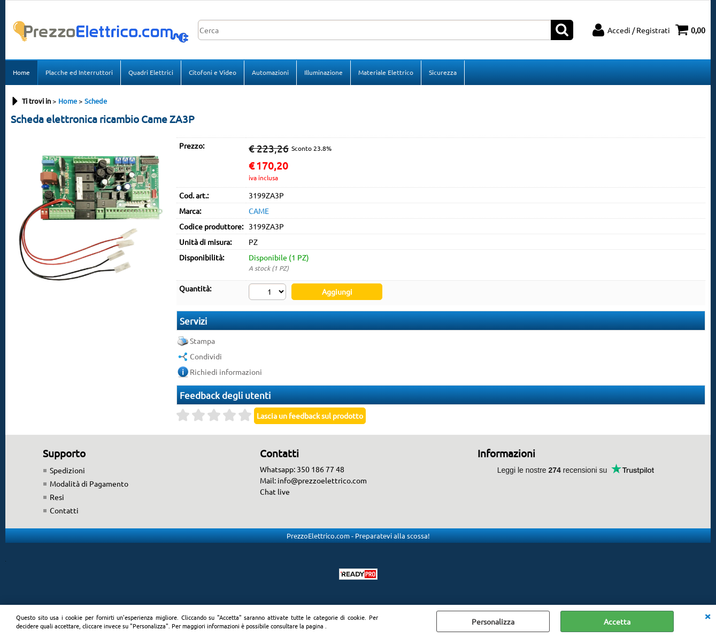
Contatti (64, 510)
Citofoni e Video (212, 72)
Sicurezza (443, 72)
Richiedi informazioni (226, 371)
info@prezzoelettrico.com (322, 480)
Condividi (206, 356)
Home (21, 72)
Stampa (202, 340)
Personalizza (493, 621)
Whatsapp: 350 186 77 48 (302, 469)
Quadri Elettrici (150, 72)
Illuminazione (323, 72)
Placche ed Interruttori (79, 72)
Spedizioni (67, 470)
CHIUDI (707, 615)
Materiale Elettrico (385, 72)
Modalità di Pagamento (89, 483)
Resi (57, 497)
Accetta (617, 621)
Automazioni (270, 72)
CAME (259, 211)
